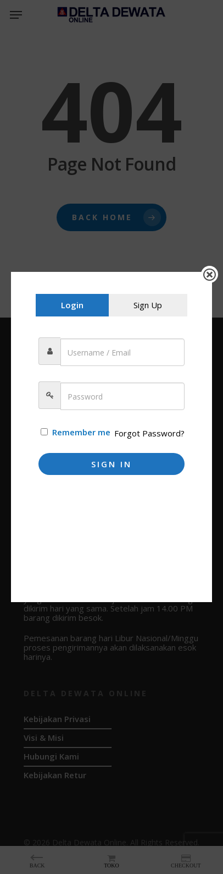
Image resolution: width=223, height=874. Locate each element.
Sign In (111, 463)
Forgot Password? (149, 433)
